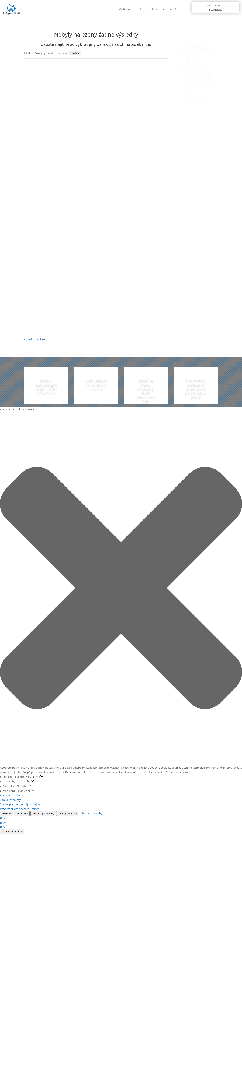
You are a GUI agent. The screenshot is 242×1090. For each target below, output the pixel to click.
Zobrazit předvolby (43, 813)
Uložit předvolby (67, 813)
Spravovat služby (10, 800)
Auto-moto (126, 9)
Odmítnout (21, 813)
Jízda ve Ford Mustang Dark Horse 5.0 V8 (146, 391)
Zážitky (168, 9)
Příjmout (7, 813)
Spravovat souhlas (12, 831)
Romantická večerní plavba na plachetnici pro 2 (195, 389)
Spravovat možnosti (12, 795)
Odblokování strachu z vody (96, 385)
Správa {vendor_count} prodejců (20, 804)
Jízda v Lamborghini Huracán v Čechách (46, 387)
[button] (121, 588)
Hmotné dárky (149, 9)
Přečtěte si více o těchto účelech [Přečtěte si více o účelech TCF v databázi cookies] (19, 809)
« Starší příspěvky (35, 339)
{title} (3, 818)
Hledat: (28, 53)
